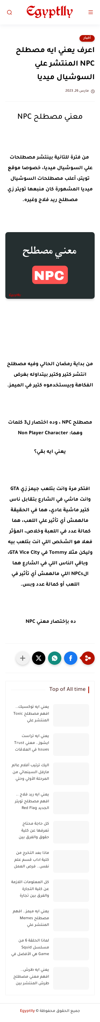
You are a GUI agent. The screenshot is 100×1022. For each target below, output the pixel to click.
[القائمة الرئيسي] (91, 12)
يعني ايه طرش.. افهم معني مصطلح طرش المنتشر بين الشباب (31, 978)
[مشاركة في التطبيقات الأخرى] (22, 658)
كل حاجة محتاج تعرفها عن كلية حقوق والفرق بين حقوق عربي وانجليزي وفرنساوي (31, 832)
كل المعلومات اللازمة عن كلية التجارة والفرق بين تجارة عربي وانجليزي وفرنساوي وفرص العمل (30, 890)
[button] (70, 658)
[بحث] (9, 12)
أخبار (87, 38)
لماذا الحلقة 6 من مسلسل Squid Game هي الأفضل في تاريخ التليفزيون (30, 949)
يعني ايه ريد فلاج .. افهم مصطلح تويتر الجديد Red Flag (32, 802)
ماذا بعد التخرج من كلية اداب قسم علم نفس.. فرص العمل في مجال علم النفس (30, 861)
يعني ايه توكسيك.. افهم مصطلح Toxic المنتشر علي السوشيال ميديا (31, 715)
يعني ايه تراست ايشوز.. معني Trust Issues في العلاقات (31, 743)
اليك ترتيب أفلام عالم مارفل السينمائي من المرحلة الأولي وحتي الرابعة (30, 773)
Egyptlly (27, 1011)
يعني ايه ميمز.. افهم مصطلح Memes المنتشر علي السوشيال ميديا (31, 919)
